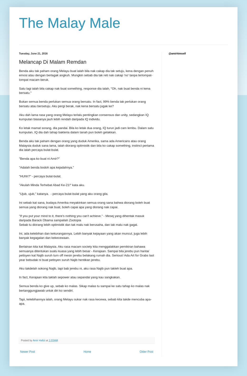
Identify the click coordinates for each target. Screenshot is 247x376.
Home (87, 351)
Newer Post (27, 351)
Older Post (146, 351)
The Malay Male (69, 23)
